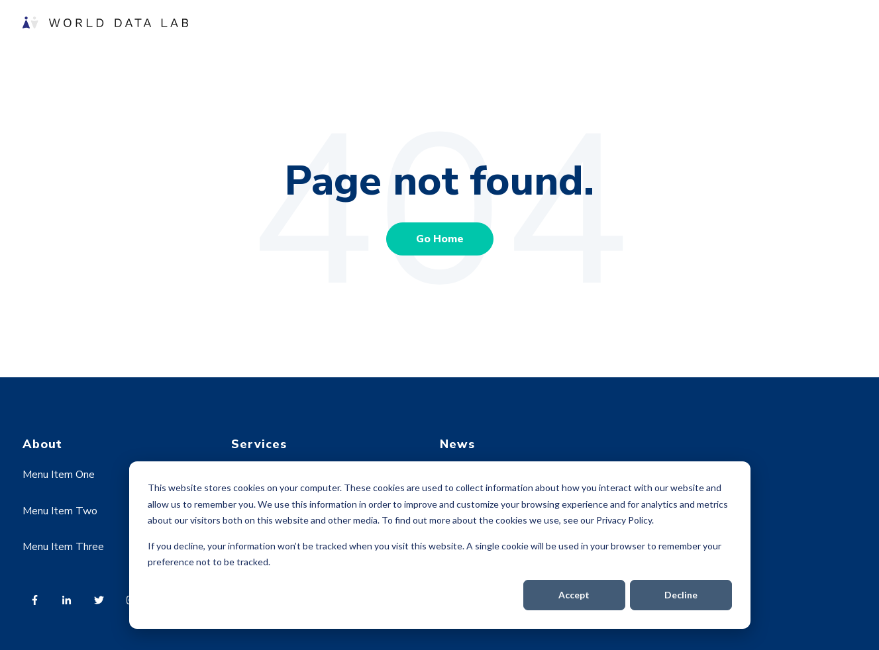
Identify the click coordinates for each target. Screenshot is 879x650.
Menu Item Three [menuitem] (63, 546)
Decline (681, 594)
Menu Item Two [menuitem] (60, 511)
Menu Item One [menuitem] (59, 474)
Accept (574, 594)
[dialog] (439, 545)
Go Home (440, 239)
